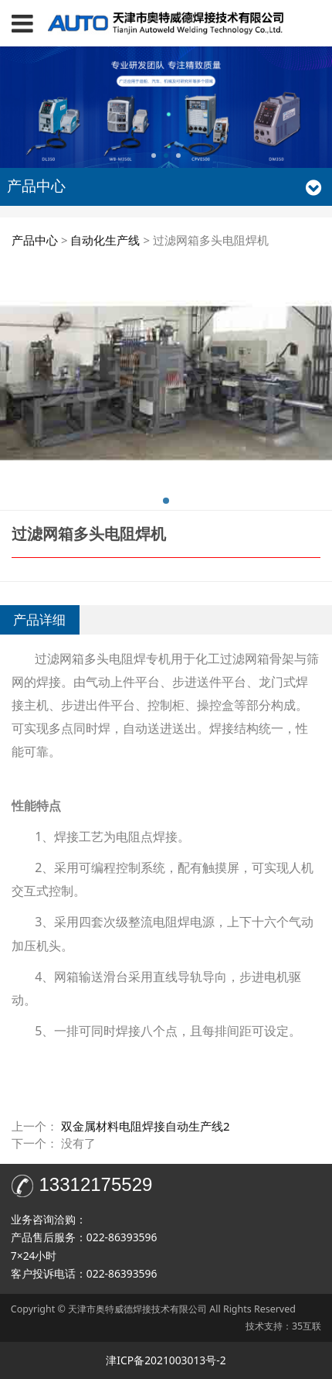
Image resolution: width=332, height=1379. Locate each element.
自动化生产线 (105, 240)
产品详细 (39, 619)
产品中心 (35, 240)
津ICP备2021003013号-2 (165, 1360)
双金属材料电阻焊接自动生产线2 (145, 1126)
